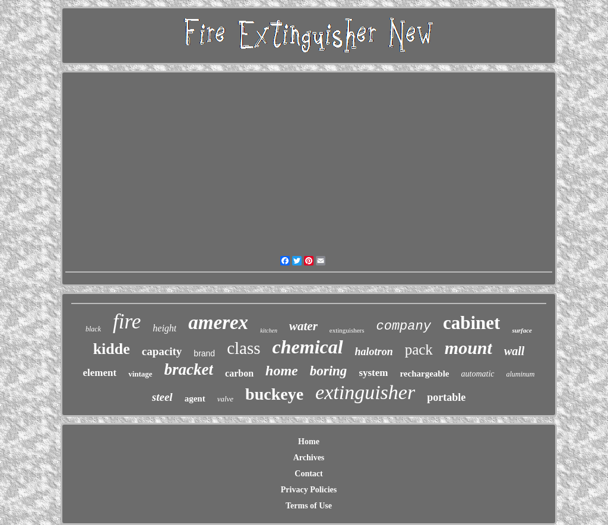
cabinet (471, 322)
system (373, 372)
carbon (239, 373)
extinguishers (347, 330)
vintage (140, 373)
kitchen (268, 330)
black (93, 329)
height (164, 328)
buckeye (274, 394)
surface (522, 330)
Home (308, 441)
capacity (162, 351)
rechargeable (424, 373)
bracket (188, 369)
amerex (218, 322)
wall (514, 351)
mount (468, 348)
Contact (308, 473)
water (303, 326)
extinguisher (365, 392)
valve (225, 398)
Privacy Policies (309, 489)
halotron (374, 352)
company (403, 326)
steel (162, 397)
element (99, 372)
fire (127, 321)
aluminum (520, 374)
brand (204, 353)
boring (328, 370)
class (243, 348)
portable (446, 397)
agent (195, 398)
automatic (478, 373)
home (281, 370)
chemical (308, 347)
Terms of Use (309, 505)
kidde (111, 349)
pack (419, 349)
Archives (309, 457)
